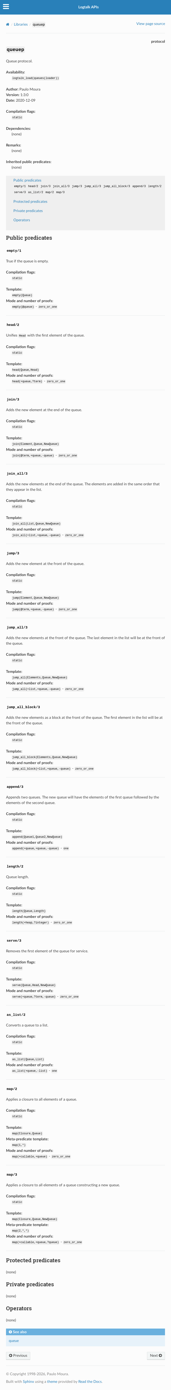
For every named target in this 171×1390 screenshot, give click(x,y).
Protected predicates (30, 201)
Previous (18, 1355)
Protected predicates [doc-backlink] (33, 1260)
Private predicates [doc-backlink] (30, 1284)
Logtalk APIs (88, 7)
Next (156, 1355)
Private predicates (28, 211)
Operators (21, 220)
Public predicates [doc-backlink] (29, 237)
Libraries (21, 24)
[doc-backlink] (14, 250)
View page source (150, 24)
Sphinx (28, 1382)
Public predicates (27, 180)
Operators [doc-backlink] (19, 1308)
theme (52, 1382)
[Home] (7, 24)
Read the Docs (90, 1382)
